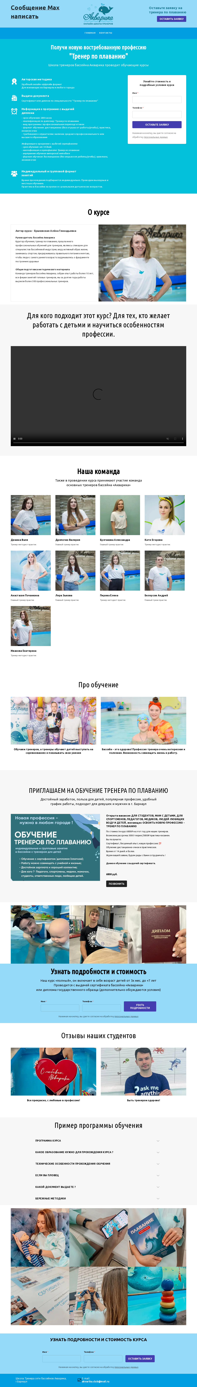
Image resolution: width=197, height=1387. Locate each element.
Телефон (138, 108)
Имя (135, 93)
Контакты (105, 33)
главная (90, 33)
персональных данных (156, 137)
